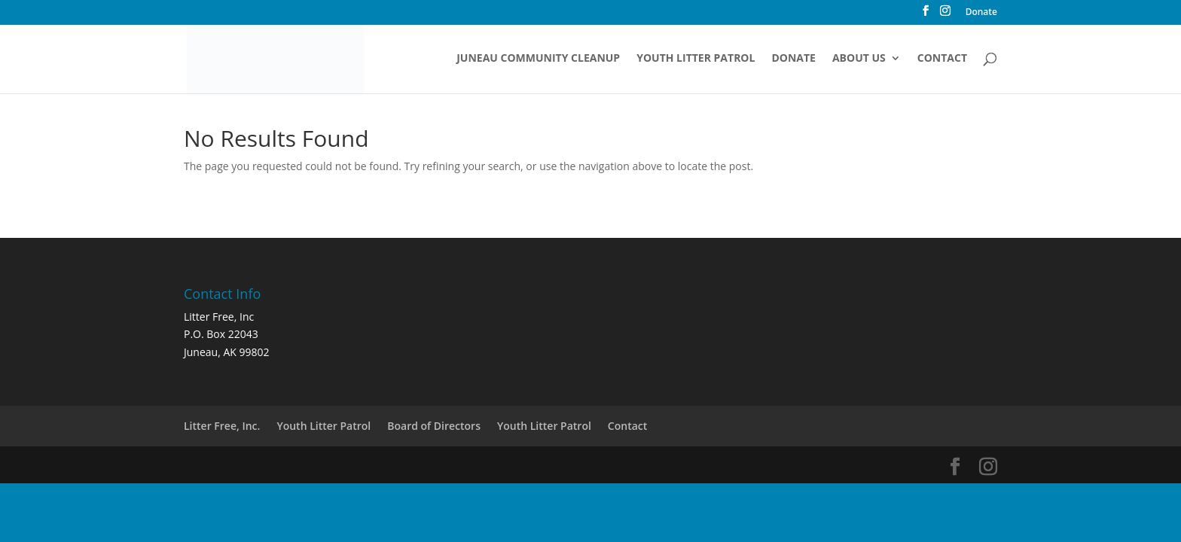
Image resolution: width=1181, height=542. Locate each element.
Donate (981, 13)
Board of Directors (434, 426)
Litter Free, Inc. (222, 426)
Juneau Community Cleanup (538, 59)
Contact (942, 59)
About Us (859, 59)
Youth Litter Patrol (695, 59)
